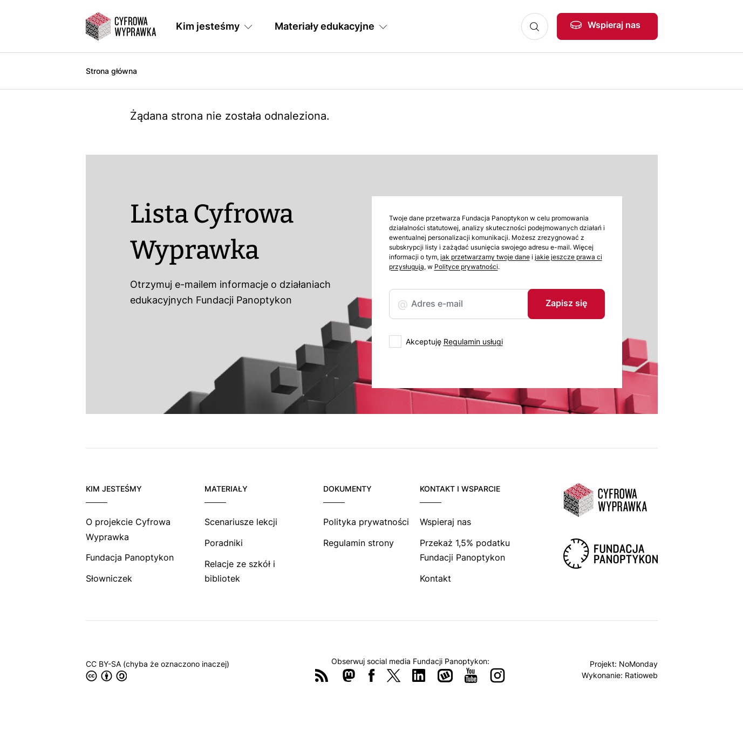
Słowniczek (109, 578)
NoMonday (638, 663)
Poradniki (224, 542)
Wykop (445, 675)
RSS (322, 675)
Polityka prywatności (366, 521)
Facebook (372, 675)
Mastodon (348, 675)
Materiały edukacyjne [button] (324, 26)
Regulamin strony (358, 542)
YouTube (471, 675)
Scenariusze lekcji (241, 521)
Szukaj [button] (534, 26)
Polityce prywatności (466, 267)
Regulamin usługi (473, 341)
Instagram (497, 675)
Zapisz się (566, 303)
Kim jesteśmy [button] (208, 26)
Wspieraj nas (614, 24)
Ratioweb (641, 675)
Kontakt (435, 578)
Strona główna (111, 70)
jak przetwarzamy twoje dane (485, 257)
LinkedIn (419, 675)
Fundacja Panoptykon (130, 557)
